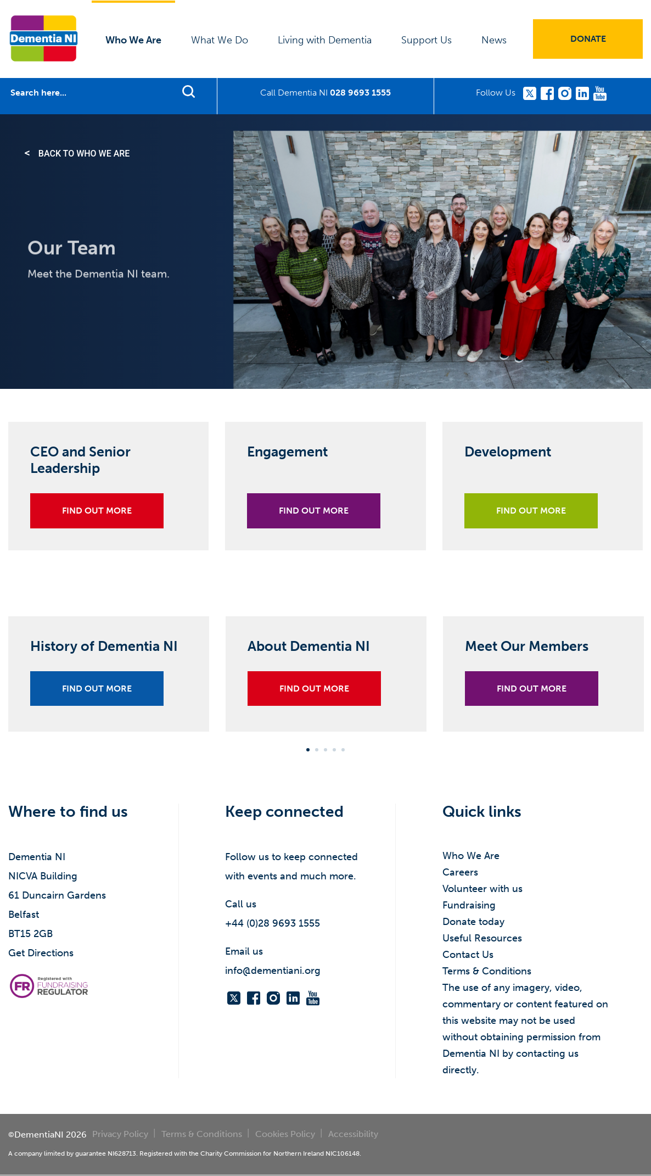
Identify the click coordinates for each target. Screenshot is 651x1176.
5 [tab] (343, 749)
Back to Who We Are (84, 153)
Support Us (426, 40)
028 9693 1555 (360, 92)
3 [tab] (325, 749)
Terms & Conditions (486, 971)
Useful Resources (482, 938)
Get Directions (41, 953)
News (494, 40)
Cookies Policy (285, 1134)
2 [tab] (316, 749)
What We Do (219, 40)
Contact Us (467, 955)
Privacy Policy (120, 1134)
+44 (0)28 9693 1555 (272, 923)
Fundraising (469, 905)
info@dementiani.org (273, 971)
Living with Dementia (325, 40)
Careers (460, 872)
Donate (588, 39)
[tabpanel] (108, 682)
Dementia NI (43, 38)
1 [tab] (308, 749)
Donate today (473, 922)
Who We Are (133, 40)
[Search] (88, 93)
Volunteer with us (482, 889)
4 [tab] (334, 749)
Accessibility (353, 1134)
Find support (189, 91)
